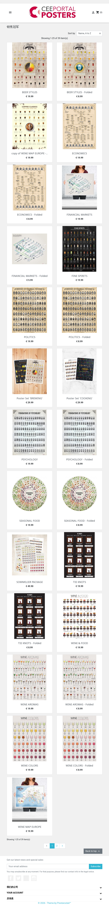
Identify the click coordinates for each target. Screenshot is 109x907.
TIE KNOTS (79, 582)
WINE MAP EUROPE (29, 826)
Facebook (10, 878)
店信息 (10, 898)
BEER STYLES (29, 92)
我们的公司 (12, 887)
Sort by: (71, 33)
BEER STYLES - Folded (79, 92)
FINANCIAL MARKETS (79, 214)
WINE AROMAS (30, 704)
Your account (15, 892)
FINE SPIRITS (79, 276)
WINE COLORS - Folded (79, 765)
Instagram (34, 878)
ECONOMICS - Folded (29, 214)
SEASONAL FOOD (29, 520)
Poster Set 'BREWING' (30, 398)
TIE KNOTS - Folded (29, 643)
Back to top (92, 851)
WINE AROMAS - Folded (79, 704)
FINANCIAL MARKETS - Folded (30, 276)
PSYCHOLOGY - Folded (79, 459)
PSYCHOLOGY (29, 459)
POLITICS (29, 337)
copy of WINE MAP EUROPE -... (29, 153)
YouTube (26, 878)
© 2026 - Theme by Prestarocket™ (54, 903)
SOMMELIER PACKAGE (29, 582)
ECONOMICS (79, 153)
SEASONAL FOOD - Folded (79, 520)
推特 (18, 878)
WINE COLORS (29, 765)
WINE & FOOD (79, 643)
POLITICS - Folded (79, 337)
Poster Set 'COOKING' (79, 398)
